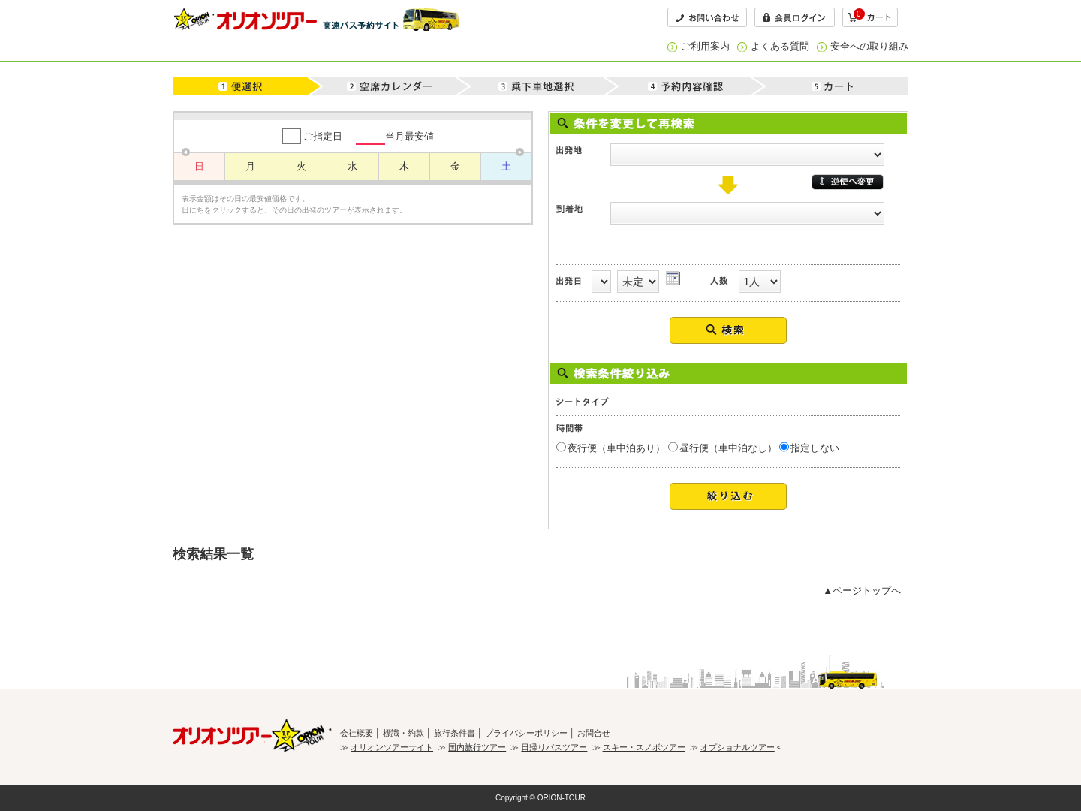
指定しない (814, 448)
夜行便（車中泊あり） (616, 448)
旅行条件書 (454, 732)
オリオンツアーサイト (392, 747)
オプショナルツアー (737, 747)
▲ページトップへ (862, 590)
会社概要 (356, 732)
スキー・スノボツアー (644, 747)
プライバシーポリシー (526, 732)
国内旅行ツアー (477, 747)
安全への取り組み (869, 46)
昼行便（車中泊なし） (728, 448)
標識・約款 (403, 732)
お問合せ (593, 732)
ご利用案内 (705, 46)
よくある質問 (780, 46)
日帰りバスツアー (554, 747)
